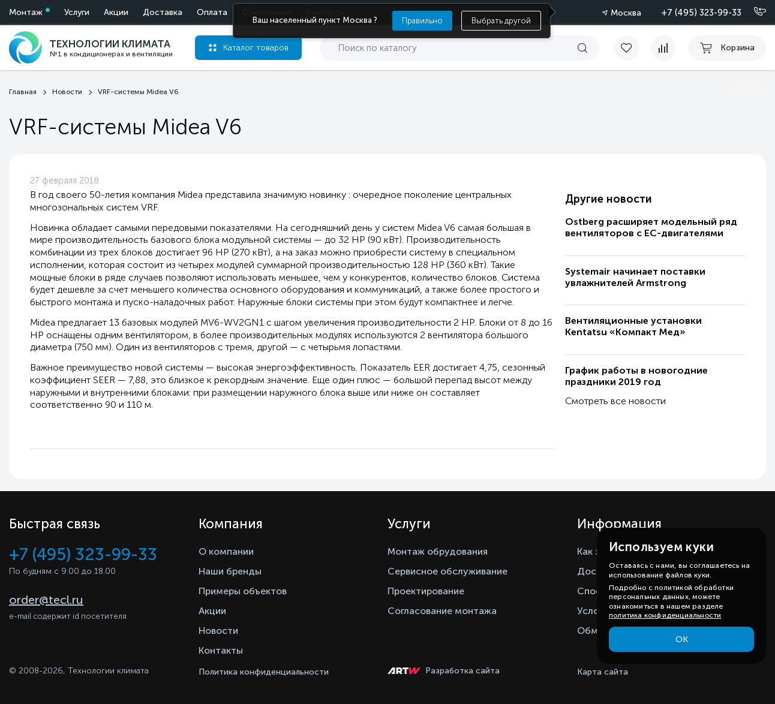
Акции (116, 12)
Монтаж (26, 12)
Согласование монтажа (442, 610)
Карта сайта (602, 672)
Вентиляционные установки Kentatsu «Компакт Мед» (633, 326)
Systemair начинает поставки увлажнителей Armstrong (635, 277)
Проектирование (426, 591)
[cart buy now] (727, 48)
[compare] (663, 48)
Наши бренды (230, 571)
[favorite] (632, 48)
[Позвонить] (753, 12)
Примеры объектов (243, 591)
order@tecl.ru (46, 599)
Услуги (76, 12)
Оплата (212, 12)
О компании (226, 551)
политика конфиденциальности (665, 615)
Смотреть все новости (615, 401)
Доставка (162, 12)
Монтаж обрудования (438, 551)
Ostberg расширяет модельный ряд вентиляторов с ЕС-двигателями (651, 227)
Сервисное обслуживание (447, 571)
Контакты (221, 650)
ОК (681, 639)
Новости (218, 630)
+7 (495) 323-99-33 (701, 12)
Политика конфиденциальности (264, 672)
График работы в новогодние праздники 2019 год (636, 376)
